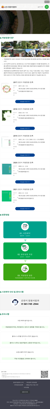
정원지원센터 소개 (18, 382)
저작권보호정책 (18, 385)
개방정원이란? (4, 33)
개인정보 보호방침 (31, 382)
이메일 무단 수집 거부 (32, 385)
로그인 (41, 7)
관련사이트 (47, 1)
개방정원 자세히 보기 (6, 35)
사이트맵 (26, 387)
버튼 (47, 7)
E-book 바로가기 (25, 101)
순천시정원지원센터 (10, 7)
